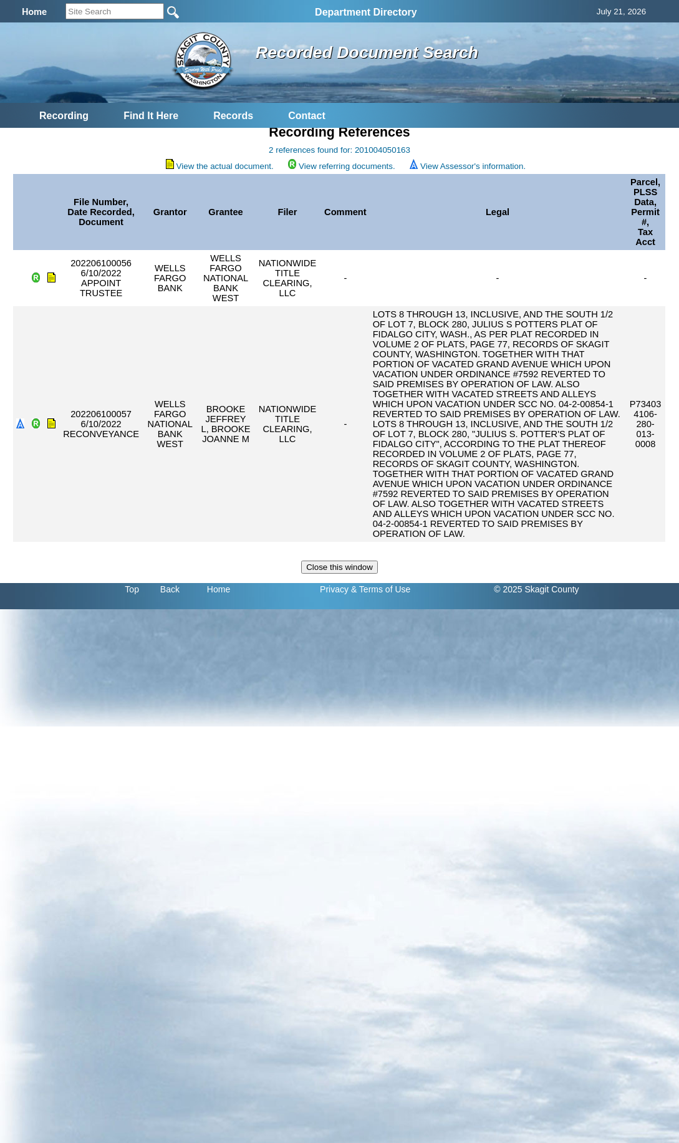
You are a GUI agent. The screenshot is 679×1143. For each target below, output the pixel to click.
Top (132, 589)
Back (170, 589)
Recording (64, 115)
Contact (306, 115)
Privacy (334, 589)
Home (218, 589)
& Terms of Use (380, 589)
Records (233, 115)
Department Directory (366, 12)
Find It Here (150, 115)
